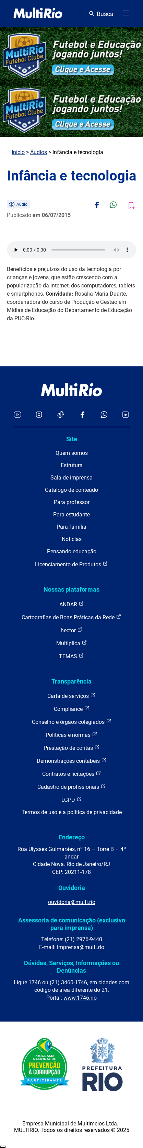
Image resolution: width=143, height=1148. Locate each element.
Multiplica (71, 643)
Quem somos (72, 453)
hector (72, 630)
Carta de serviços (71, 695)
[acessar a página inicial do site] (38, 14)
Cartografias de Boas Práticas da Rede (71, 617)
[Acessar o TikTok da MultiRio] (61, 415)
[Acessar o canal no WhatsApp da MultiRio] (104, 415)
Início (18, 152)
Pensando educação (71, 551)
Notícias (72, 539)
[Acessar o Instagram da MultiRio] (39, 415)
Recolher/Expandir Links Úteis (2, 1147)
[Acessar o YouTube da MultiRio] (17, 415)
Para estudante (71, 514)
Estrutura (72, 465)
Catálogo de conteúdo (71, 490)
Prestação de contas (72, 747)
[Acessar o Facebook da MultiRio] (82, 415)
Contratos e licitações (71, 773)
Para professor (72, 502)
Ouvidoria (71, 887)
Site (71, 439)
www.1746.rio (80, 998)
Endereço (72, 837)
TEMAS (71, 656)
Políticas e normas (71, 734)
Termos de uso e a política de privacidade (72, 812)
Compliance (72, 708)
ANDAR (71, 604)
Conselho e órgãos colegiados (71, 721)
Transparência (71, 681)
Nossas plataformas (71, 589)
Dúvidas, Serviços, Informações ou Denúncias (71, 966)
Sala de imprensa (71, 477)
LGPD (71, 799)
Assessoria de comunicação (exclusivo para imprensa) (71, 924)
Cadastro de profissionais (71, 786)
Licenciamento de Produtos (71, 564)
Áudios (38, 152)
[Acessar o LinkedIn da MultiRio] (125, 415)
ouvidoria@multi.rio (71, 902)
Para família (71, 527)
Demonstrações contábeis (72, 760)
